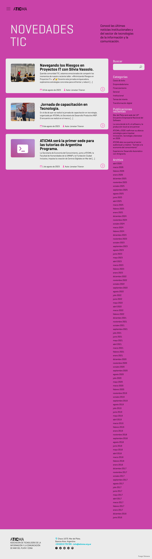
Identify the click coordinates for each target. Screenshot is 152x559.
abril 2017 (117, 499)
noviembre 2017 (120, 472)
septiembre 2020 (120, 371)
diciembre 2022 (119, 277)
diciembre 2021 (119, 318)
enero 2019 (118, 431)
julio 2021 (117, 333)
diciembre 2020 (119, 359)
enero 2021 (118, 356)
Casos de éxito (119, 81)
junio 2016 (117, 518)
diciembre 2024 (119, 216)
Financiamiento (119, 88)
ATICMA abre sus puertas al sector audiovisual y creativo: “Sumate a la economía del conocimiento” (128, 145)
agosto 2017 (118, 484)
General (116, 92)
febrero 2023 (118, 269)
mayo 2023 (118, 258)
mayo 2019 (118, 416)
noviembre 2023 (120, 239)
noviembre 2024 (120, 220)
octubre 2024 (119, 224)
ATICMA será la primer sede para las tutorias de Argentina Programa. (67, 145)
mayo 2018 (118, 450)
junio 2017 (117, 491)
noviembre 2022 (120, 280)
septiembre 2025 (120, 190)
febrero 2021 (118, 352)
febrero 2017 (118, 506)
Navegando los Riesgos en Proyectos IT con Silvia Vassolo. (67, 68)
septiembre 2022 (120, 288)
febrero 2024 (118, 231)
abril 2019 (117, 420)
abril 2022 (117, 307)
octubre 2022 (119, 284)
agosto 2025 (118, 194)
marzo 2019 (118, 423)
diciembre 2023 (119, 235)
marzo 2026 (118, 167)
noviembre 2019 (120, 393)
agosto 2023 (118, 250)
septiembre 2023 (120, 246)
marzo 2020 (118, 386)
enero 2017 (118, 510)
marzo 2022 (118, 310)
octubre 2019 (119, 397)
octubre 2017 (119, 476)
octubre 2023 (119, 243)
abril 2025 (117, 201)
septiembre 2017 (120, 480)
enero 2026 (118, 175)
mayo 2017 (118, 495)
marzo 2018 (118, 457)
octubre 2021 (119, 326)
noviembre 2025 (120, 182)
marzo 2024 (118, 228)
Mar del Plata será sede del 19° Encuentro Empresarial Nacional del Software (128, 118)
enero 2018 (118, 465)
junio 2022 (117, 299)
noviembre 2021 (120, 322)
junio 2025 (117, 197)
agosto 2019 (118, 405)
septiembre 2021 (120, 329)
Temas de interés (120, 99)
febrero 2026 (118, 171)
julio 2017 (117, 487)
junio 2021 (117, 337)
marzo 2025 (118, 205)
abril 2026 (117, 164)
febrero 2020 (118, 390)
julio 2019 (117, 408)
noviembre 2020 (120, 363)
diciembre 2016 (119, 514)
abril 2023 (117, 262)
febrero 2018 (118, 461)
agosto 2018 (118, 442)
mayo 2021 (118, 341)
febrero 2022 (118, 314)
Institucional (118, 96)
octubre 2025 (119, 186)
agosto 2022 (118, 292)
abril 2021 (117, 344)
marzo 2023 (118, 265)
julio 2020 (117, 378)
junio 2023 (117, 254)
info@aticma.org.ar (82, 544)
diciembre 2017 (119, 469)
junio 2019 (117, 412)
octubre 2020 (119, 367)
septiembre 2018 (120, 438)
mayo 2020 (118, 382)
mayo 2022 (118, 303)
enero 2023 (118, 273)
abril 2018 (117, 454)
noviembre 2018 (120, 435)
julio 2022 (117, 295)
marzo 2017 (118, 502)
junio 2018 (117, 446)
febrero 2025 (118, 209)
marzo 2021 (118, 348)
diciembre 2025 (119, 179)
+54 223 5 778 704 (63, 544)
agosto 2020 (118, 374)
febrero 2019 (118, 427)
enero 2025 (118, 213)
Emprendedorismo (121, 84)
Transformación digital (122, 103)
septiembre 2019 (120, 401)
